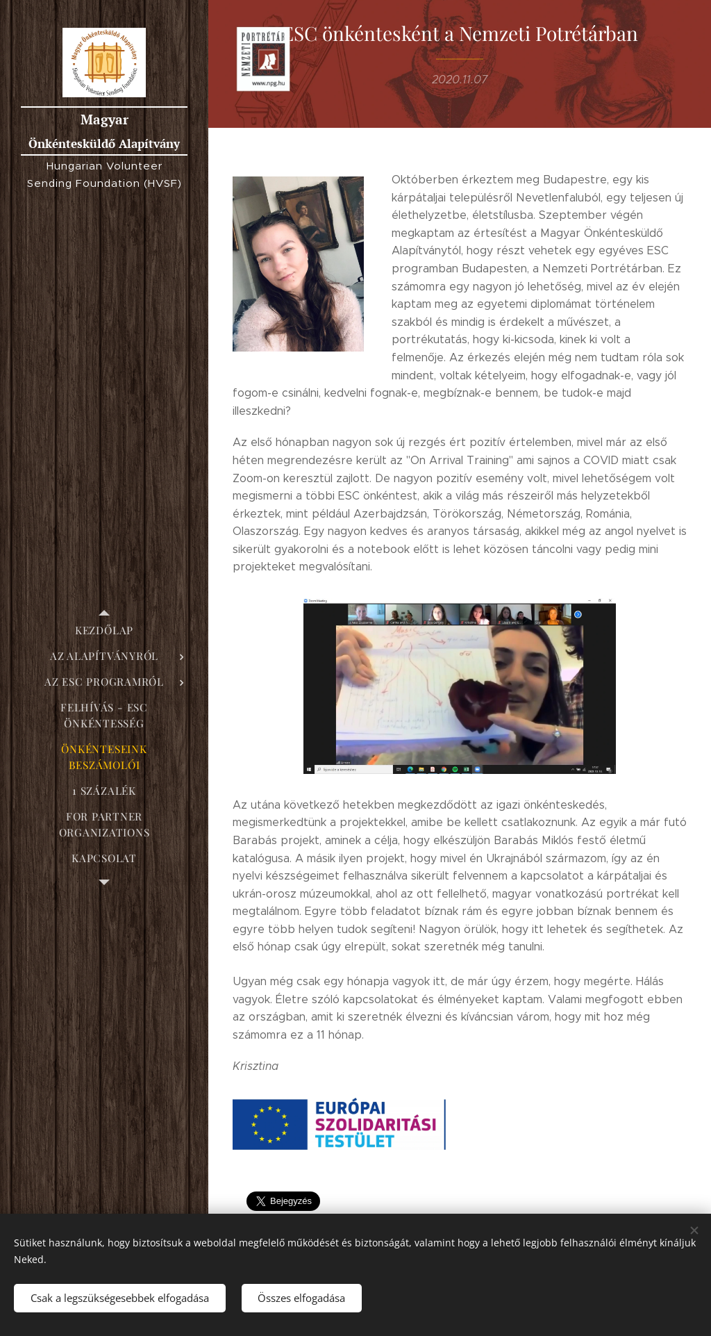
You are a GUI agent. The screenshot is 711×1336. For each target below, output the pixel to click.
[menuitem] (104, 630)
